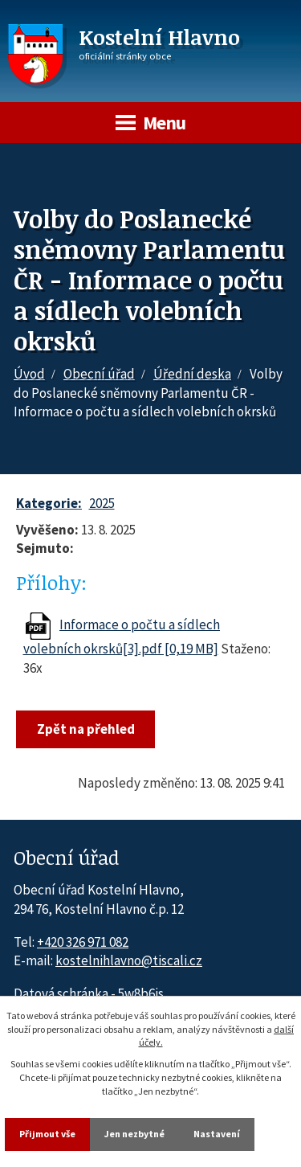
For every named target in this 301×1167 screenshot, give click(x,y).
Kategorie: (49, 503)
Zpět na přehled (86, 729)
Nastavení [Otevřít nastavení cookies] (216, 1134)
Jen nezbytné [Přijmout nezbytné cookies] (134, 1134)
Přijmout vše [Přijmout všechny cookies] (47, 1134)
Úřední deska (192, 374)
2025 (102, 503)
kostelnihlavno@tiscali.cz (128, 960)
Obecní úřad (99, 374)
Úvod (29, 374)
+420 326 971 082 (82, 942)
